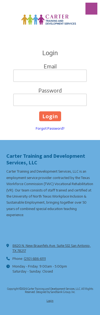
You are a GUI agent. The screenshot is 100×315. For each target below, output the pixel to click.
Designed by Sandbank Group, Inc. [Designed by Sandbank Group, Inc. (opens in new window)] (55, 292)
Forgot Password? (50, 128)
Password (50, 90)
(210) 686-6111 (35, 258)
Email (50, 66)
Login (50, 300)
